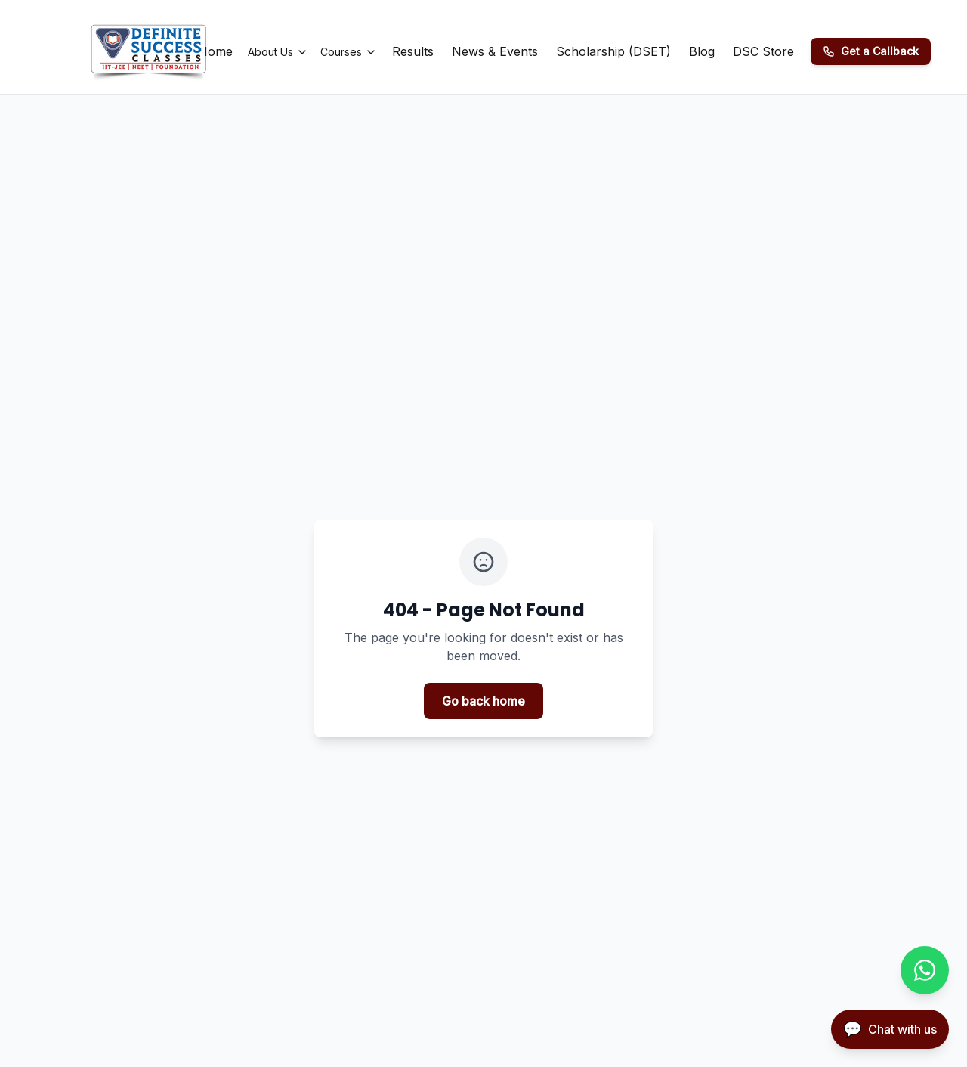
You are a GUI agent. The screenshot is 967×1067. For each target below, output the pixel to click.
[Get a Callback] (871, 51)
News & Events (495, 51)
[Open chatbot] (890, 1029)
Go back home (483, 701)
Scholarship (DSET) (613, 51)
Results (413, 51)
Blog (702, 51)
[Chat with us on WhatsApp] (925, 970)
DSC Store (763, 51)
